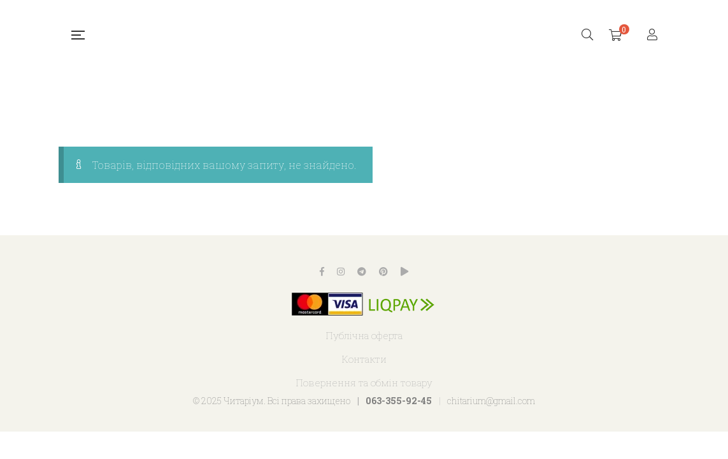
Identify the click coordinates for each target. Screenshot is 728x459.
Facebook (322, 271)
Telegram (361, 271)
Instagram (341, 271)
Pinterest (383, 271)
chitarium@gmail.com (491, 401)
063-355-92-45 (399, 401)
